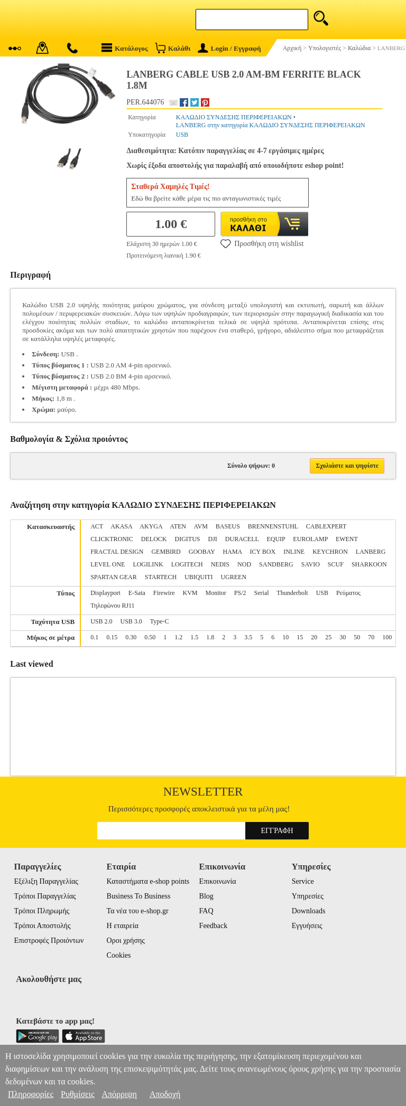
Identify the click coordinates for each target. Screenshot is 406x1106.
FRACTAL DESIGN (116, 551)
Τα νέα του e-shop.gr (138, 911)
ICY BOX (263, 551)
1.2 (178, 637)
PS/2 (240, 593)
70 (371, 637)
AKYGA (151, 526)
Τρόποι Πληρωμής (41, 911)
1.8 (210, 637)
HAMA (232, 551)
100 (387, 637)
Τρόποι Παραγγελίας (45, 896)
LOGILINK (148, 564)
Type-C (159, 621)
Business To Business (139, 896)
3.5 (248, 637)
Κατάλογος (125, 48)
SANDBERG (276, 564)
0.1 (94, 637)
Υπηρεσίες (308, 896)
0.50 (149, 637)
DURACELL (242, 539)
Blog (206, 896)
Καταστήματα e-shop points (148, 881)
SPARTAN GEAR (113, 577)
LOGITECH (187, 564)
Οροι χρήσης (126, 940)
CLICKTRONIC (111, 539)
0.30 (130, 637)
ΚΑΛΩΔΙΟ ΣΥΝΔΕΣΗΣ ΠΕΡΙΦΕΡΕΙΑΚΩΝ (234, 117)
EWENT (347, 539)
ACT (96, 526)
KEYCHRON (330, 551)
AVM (200, 526)
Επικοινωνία (217, 881)
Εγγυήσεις (307, 926)
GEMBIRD (165, 551)
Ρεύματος (348, 593)
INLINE (293, 551)
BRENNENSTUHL (273, 526)
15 (300, 637)
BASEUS (228, 526)
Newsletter (203, 791)
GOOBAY (202, 551)
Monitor (216, 593)
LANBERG (371, 551)
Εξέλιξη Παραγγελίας (46, 881)
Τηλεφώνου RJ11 (112, 605)
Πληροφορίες (30, 1094)
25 (328, 637)
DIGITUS (187, 539)
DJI (212, 539)
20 (314, 637)
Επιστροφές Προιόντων (49, 940)
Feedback (213, 926)
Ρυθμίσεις (77, 1094)
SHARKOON (369, 564)
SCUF (336, 564)
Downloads (309, 911)
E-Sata (136, 593)
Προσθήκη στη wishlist (261, 243)
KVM (190, 593)
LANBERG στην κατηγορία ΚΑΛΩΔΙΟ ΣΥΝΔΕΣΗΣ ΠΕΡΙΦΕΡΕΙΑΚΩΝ (270, 125)
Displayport (105, 593)
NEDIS (220, 564)
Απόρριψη (119, 1094)
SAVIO (310, 564)
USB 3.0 (131, 621)
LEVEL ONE (107, 564)
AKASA (121, 526)
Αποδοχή (165, 1094)
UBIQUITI (198, 577)
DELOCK (154, 539)
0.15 (111, 637)
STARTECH (161, 577)
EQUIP (275, 539)
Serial (261, 593)
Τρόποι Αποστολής (42, 926)
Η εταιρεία (123, 926)
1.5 (194, 637)
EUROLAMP (310, 539)
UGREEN (233, 577)
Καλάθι (172, 48)
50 (357, 637)
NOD (244, 564)
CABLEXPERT (326, 526)
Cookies (119, 955)
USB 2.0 (101, 621)
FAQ (206, 911)
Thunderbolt (292, 593)
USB (182, 134)
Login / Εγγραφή (229, 48)
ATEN (178, 526)
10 (285, 637)
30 (342, 637)
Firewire (164, 593)
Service (303, 881)
